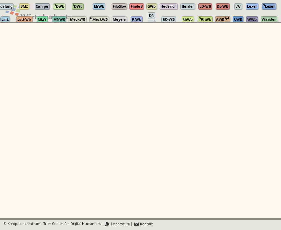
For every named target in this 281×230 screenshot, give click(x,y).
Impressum (117, 224)
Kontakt (143, 224)
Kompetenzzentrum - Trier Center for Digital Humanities (54, 224)
